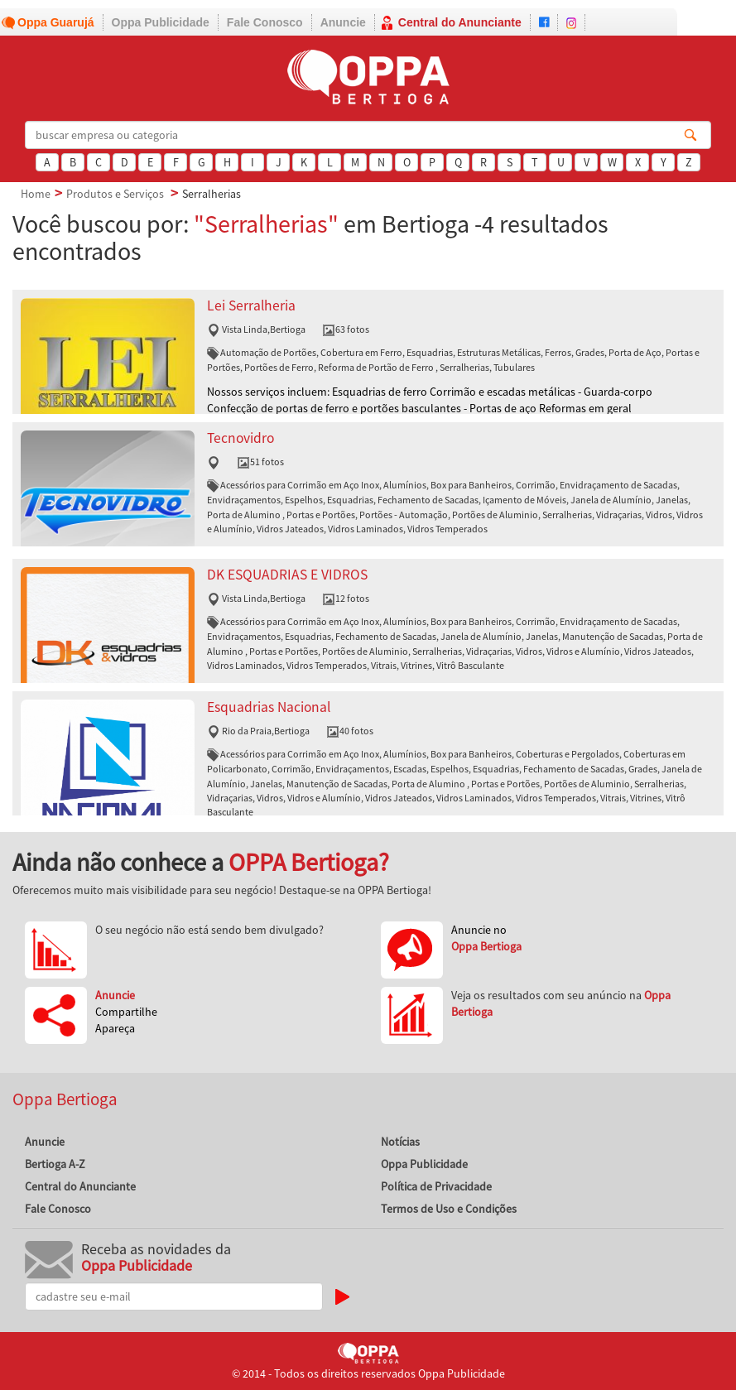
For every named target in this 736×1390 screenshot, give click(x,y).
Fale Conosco (265, 22)
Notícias (400, 1141)
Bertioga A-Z (55, 1164)
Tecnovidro (240, 438)
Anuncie (343, 22)
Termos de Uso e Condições (449, 1208)
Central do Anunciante (460, 22)
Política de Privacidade (436, 1186)
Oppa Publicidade (160, 22)
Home (36, 193)
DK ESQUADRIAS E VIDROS (287, 574)
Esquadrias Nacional (268, 707)
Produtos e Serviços (115, 193)
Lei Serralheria (251, 305)
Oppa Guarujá (55, 22)
